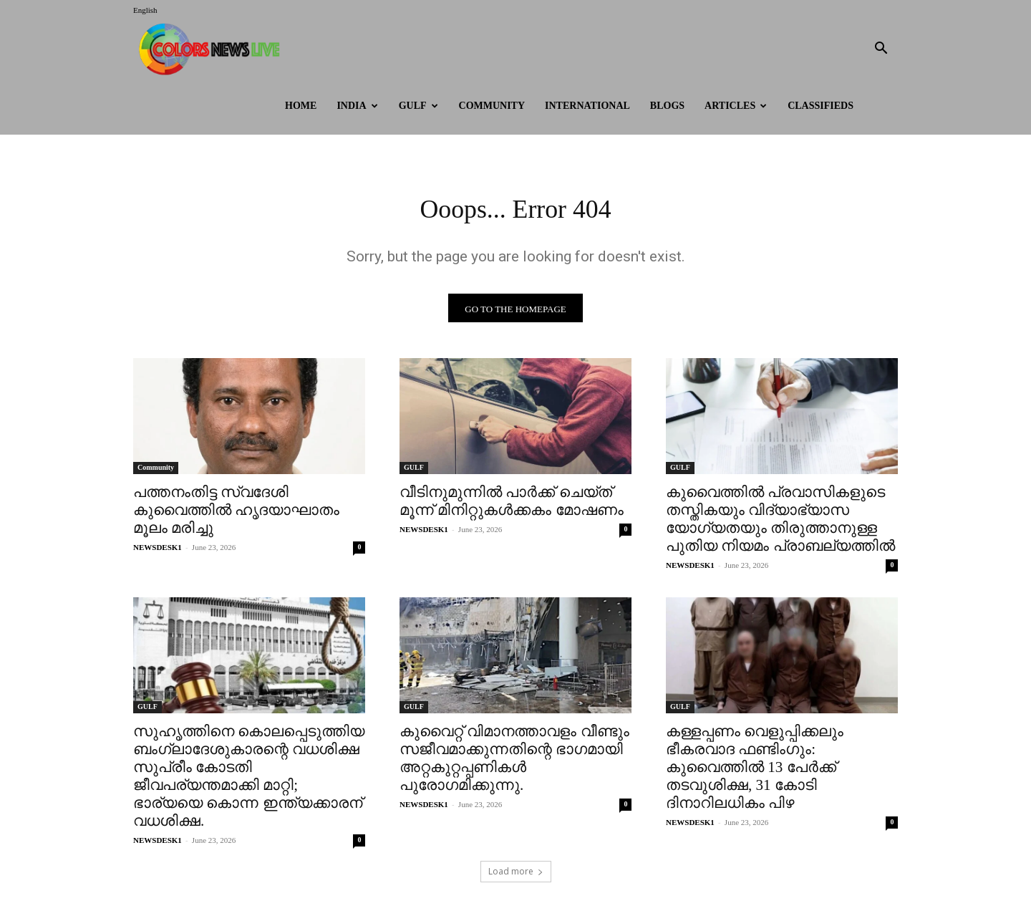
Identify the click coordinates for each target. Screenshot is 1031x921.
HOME (300, 105)
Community (492, 105)
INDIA (357, 105)
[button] (880, 50)
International (587, 105)
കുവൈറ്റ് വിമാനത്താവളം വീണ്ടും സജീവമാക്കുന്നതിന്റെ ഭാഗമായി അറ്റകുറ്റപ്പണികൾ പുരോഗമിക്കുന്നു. (514, 762)
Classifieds (820, 105)
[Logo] (212, 49)
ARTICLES (736, 105)
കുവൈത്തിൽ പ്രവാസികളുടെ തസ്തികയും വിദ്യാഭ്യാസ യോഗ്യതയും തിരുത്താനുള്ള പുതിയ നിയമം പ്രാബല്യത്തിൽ (780, 523)
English (145, 10)
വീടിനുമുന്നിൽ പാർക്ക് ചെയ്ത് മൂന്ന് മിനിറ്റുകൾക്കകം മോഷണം (512, 505)
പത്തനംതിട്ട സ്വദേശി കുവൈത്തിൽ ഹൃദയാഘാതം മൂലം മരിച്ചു (236, 514)
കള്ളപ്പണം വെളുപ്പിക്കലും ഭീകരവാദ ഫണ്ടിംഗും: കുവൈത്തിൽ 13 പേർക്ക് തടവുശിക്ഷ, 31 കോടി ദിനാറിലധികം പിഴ (754, 771)
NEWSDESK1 (157, 551)
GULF (418, 105)
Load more (515, 875)
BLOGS (667, 105)
